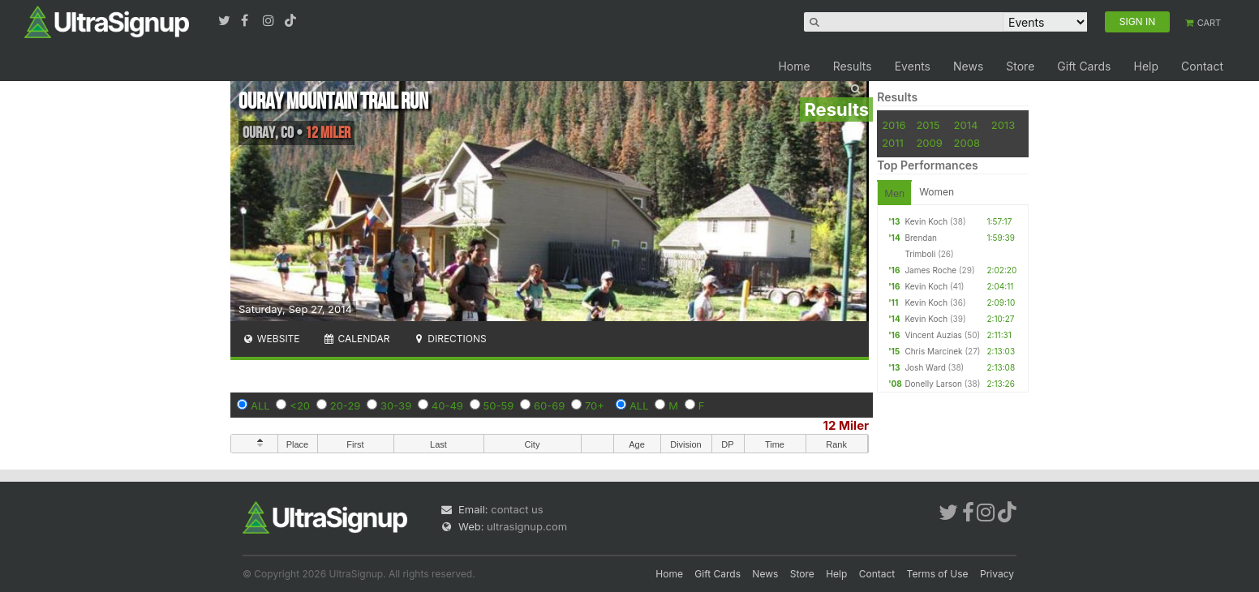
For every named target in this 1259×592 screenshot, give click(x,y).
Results (852, 66)
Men (894, 193)
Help (1145, 66)
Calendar (356, 338)
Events (912, 66)
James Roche (930, 270)
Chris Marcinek (933, 351)
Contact (1202, 66)
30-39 (395, 405)
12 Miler (846, 425)
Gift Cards (1084, 66)
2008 (967, 142)
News (968, 66)
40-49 (447, 405)
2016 (893, 124)
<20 (300, 405)
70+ (594, 405)
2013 (1003, 124)
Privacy (997, 574)
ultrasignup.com (527, 526)
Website (271, 338)
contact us (517, 509)
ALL (260, 405)
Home (794, 66)
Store (1020, 66)
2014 (966, 124)
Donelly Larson (933, 383)
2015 (927, 124)
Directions (449, 338)
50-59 (498, 405)
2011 (893, 142)
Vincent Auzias (933, 335)
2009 (929, 142)
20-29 (345, 405)
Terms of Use (938, 574)
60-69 (549, 405)
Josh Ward (925, 367)
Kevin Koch (926, 221)
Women (936, 192)
